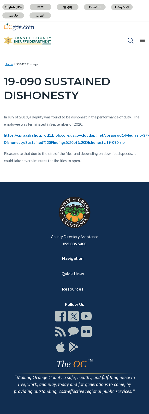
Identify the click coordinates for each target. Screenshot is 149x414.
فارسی (13, 15)
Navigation (72, 258)
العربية (40, 15)
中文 (40, 7)
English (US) (13, 7)
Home (9, 64)
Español (94, 7)
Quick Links (72, 274)
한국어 (67, 7)
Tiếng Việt (121, 7)
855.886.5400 (74, 243)
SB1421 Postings (27, 64)
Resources (72, 289)
